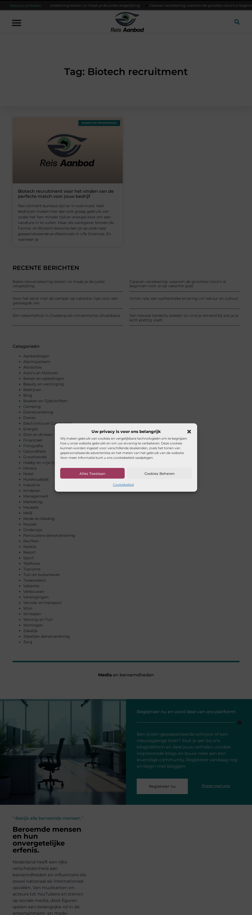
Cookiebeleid (123, 485)
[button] (189, 431)
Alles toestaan (92, 473)
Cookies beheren (159, 473)
